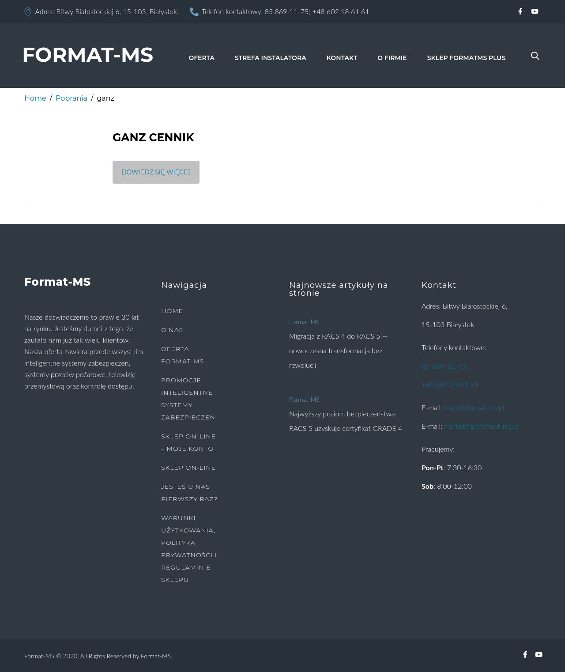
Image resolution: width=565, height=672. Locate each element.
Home (35, 98)
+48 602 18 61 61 (341, 11)
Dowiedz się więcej (156, 172)
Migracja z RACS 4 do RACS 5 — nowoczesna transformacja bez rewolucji (338, 350)
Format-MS (304, 321)
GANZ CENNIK (153, 137)
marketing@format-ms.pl (481, 426)
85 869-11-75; (288, 11)
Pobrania (71, 98)
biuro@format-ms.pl (474, 407)
